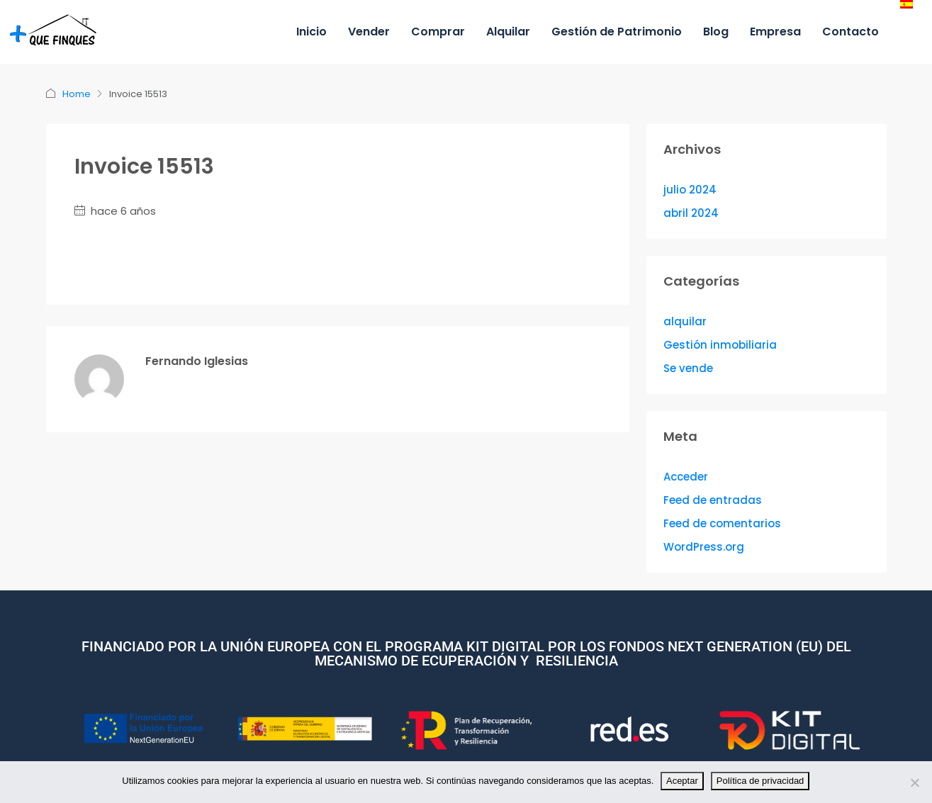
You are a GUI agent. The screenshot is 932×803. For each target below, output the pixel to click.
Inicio (311, 31)
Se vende (688, 368)
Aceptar (682, 780)
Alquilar (508, 31)
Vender (369, 31)
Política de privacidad (760, 780)
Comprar (438, 31)
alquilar (685, 321)
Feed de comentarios (722, 523)
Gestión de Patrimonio (616, 31)
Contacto (850, 31)
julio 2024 (690, 189)
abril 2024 (691, 213)
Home (76, 94)
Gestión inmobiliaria (720, 344)
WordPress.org (703, 546)
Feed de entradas (712, 500)
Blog (716, 31)
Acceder (685, 476)
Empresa (775, 31)
